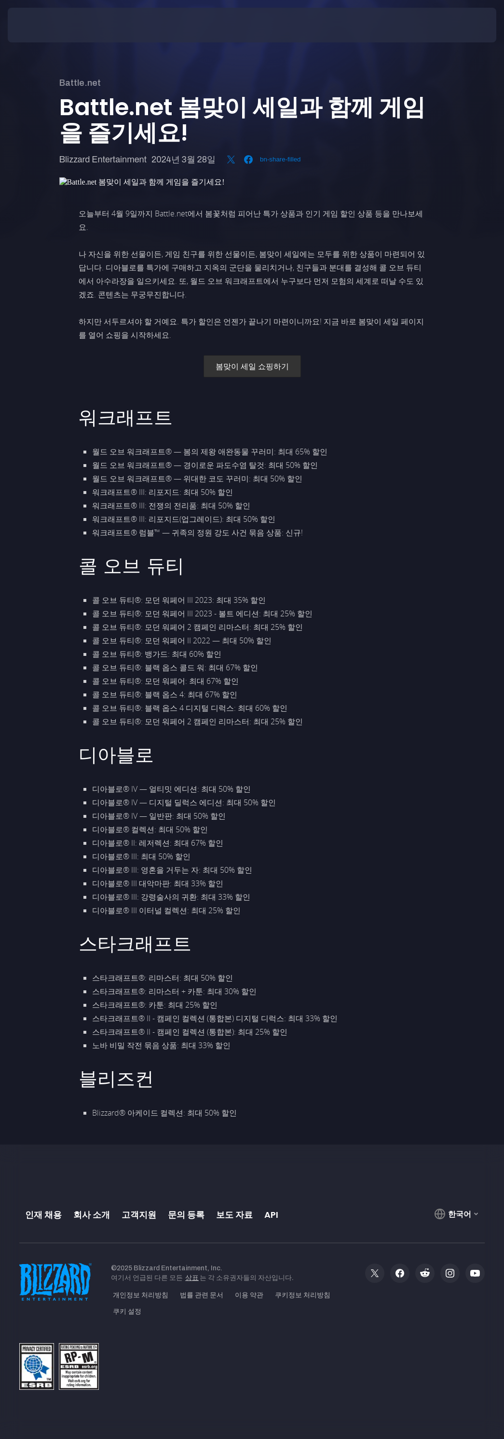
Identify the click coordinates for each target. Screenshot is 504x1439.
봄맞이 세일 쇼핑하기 (252, 366)
